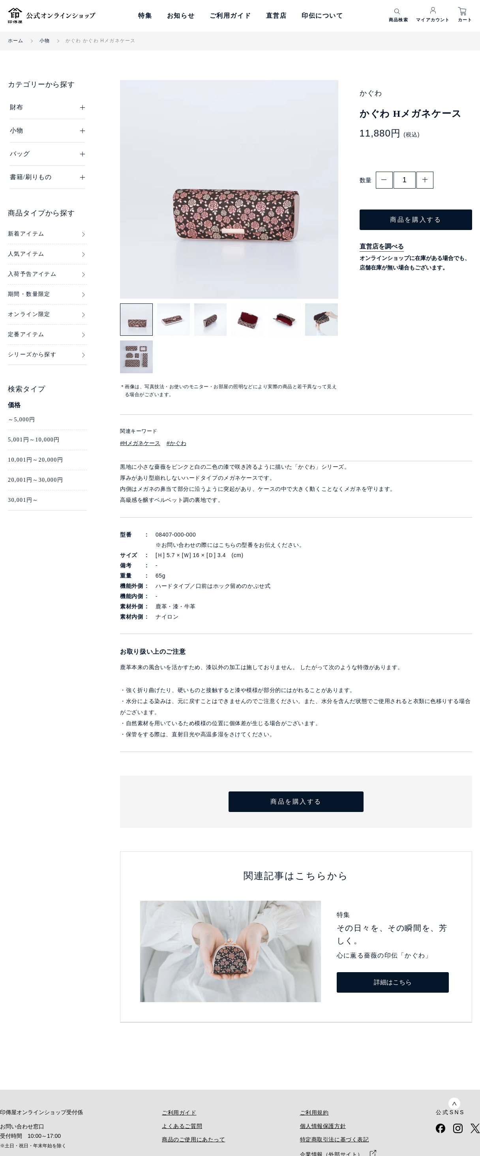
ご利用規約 (314, 1112)
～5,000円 (21, 420)
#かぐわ (176, 443)
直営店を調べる (382, 246)
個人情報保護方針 (323, 1126)
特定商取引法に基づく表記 (334, 1139)
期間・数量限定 (29, 294)
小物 (44, 40)
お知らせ (181, 15)
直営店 (276, 15)
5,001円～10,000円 (34, 440)
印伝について (322, 15)
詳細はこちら (393, 982)
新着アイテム (26, 234)
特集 (145, 15)
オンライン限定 (29, 314)
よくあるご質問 (182, 1126)
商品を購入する (415, 219)
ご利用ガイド (230, 15)
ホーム (16, 40)
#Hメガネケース (140, 443)
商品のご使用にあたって (193, 1139)
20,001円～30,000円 (35, 480)
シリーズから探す (32, 354)
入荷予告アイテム (32, 274)
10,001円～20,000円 (35, 460)
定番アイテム (26, 334)
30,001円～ (23, 500)
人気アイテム (26, 254)
